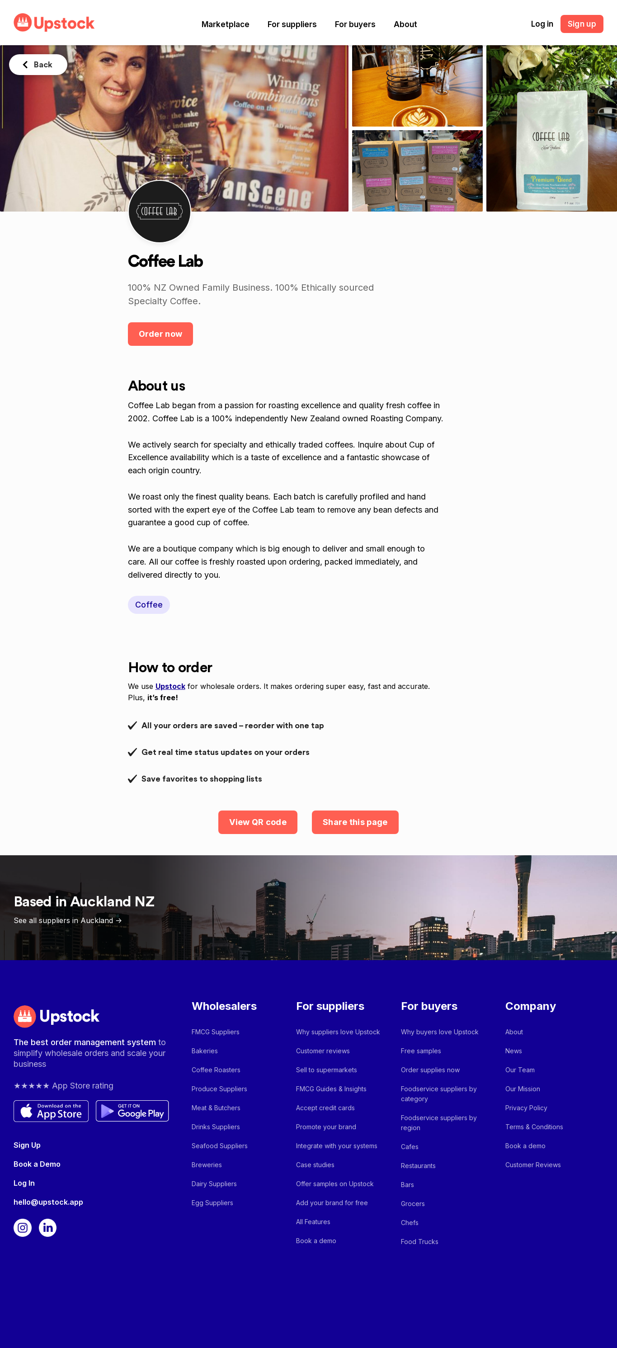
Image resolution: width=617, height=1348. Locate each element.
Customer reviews (323, 1051)
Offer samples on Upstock (335, 1184)
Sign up (582, 23)
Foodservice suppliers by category (439, 1094)
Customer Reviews (533, 1165)
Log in (542, 23)
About (405, 24)
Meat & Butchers (216, 1108)
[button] (226, 24)
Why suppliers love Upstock (338, 1032)
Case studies (315, 1165)
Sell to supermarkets (326, 1070)
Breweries (207, 1165)
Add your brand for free (332, 1203)
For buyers (355, 24)
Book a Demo (37, 1164)
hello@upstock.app (48, 1202)
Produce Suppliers (219, 1089)
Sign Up (27, 1145)
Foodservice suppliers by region (439, 1122)
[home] (54, 22)
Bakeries (205, 1051)
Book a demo (316, 1240)
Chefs (410, 1222)
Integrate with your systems (336, 1146)
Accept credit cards (325, 1108)
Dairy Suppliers (214, 1184)
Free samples (421, 1051)
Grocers (413, 1203)
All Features (313, 1221)
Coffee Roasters (216, 1070)
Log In (24, 1183)
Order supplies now (430, 1070)
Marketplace (226, 24)
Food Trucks (419, 1241)
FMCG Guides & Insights (331, 1089)
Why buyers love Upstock (440, 1032)
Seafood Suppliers (220, 1146)
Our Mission (522, 1089)
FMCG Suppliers (216, 1032)
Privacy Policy (526, 1108)
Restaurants (418, 1165)
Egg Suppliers (212, 1203)
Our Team (520, 1070)
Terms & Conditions (534, 1127)
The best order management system (86, 1042)
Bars (407, 1184)
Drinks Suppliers (216, 1127)
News (513, 1051)
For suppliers (292, 24)
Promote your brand (326, 1127)
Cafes (410, 1146)
